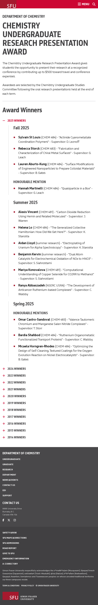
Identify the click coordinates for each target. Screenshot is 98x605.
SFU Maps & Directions (14, 537)
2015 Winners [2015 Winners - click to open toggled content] (17, 430)
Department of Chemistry (23, 16)
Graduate (7, 464)
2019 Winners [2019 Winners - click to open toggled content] (17, 403)
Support (7, 495)
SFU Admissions (10, 543)
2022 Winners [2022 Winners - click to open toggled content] (17, 382)
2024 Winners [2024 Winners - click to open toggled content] (17, 369)
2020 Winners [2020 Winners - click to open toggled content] (17, 396)
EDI (4, 490)
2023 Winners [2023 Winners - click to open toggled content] (17, 375)
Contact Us (8, 485)
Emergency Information (15, 558)
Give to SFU (8, 553)
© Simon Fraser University (47, 585)
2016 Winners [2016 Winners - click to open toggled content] (17, 423)
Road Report (9, 548)
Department (9, 474)
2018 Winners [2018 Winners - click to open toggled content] (17, 410)
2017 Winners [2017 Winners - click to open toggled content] (17, 417)
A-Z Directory (10, 563)
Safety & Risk (9, 532)
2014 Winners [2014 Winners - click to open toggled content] (17, 437)
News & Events (10, 480)
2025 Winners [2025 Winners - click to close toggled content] (17, 120)
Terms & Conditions (11, 585)
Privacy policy (27, 585)
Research (7, 469)
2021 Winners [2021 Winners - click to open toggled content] (17, 389)
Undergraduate (11, 459)
